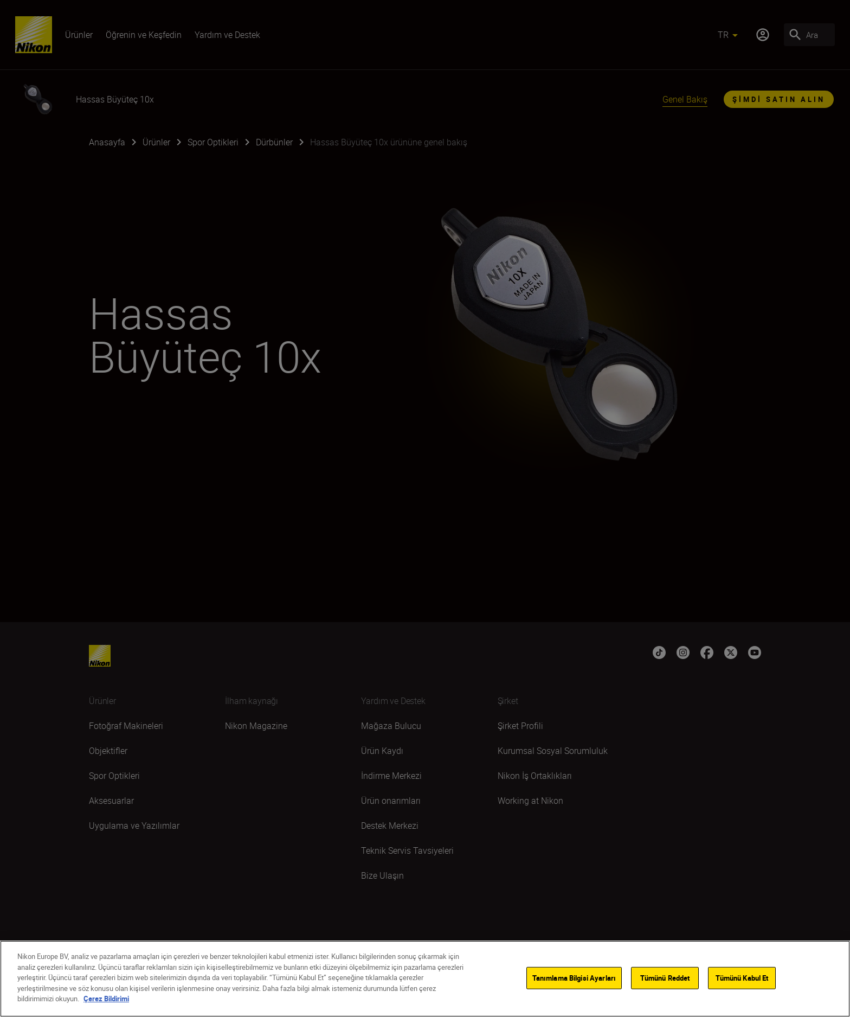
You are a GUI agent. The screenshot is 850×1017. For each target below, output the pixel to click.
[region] (425, 979)
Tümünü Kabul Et (742, 977)
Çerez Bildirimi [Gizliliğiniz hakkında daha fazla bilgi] (106, 998)
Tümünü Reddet (665, 977)
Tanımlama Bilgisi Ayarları (574, 977)
